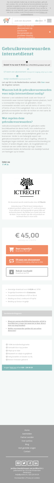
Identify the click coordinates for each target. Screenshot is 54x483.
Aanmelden (27, 433)
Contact (27, 451)
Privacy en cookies (33, 478)
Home (27, 430)
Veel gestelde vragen (27, 448)
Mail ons (13, 367)
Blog (27, 444)
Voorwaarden (19, 478)
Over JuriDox (27, 441)
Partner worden (27, 437)
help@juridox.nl (21, 474)
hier (43, 82)
